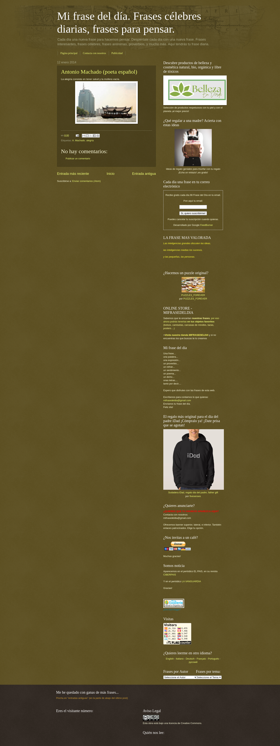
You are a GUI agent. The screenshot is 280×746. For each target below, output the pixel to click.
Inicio (110, 174)
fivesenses (195, 496)
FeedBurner (206, 225)
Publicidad (117, 53)
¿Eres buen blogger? (172, 610)
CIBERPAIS (169, 574)
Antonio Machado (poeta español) (99, 72)
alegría (90, 140)
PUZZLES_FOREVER (193, 295)
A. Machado (78, 140)
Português (213, 658)
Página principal (68, 53)
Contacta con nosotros (94, 53)
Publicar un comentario (78, 158)
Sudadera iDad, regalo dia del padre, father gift (193, 492)
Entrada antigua (144, 174)
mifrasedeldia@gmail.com (177, 400)
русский (193, 662)
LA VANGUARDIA (191, 581)
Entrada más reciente (73, 174)
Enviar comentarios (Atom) (86, 181)
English (170, 658)
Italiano (180, 658)
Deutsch (190, 658)
